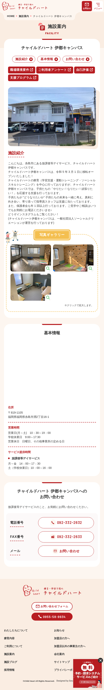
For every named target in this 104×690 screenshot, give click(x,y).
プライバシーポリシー (67, 670)
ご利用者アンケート (54, 69)
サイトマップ (62, 662)
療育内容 (9, 638)
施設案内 (9, 654)
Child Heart (29, 681)
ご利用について (13, 646)
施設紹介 (24, 59)
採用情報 (9, 670)
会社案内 (59, 654)
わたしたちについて (16, 630)
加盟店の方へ (62, 638)
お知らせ (59, 630)
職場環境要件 (21, 69)
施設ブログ (10, 662)
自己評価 (84, 69)
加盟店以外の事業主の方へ (69, 646)
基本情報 (49, 59)
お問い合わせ (78, 59)
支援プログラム (23, 77)
